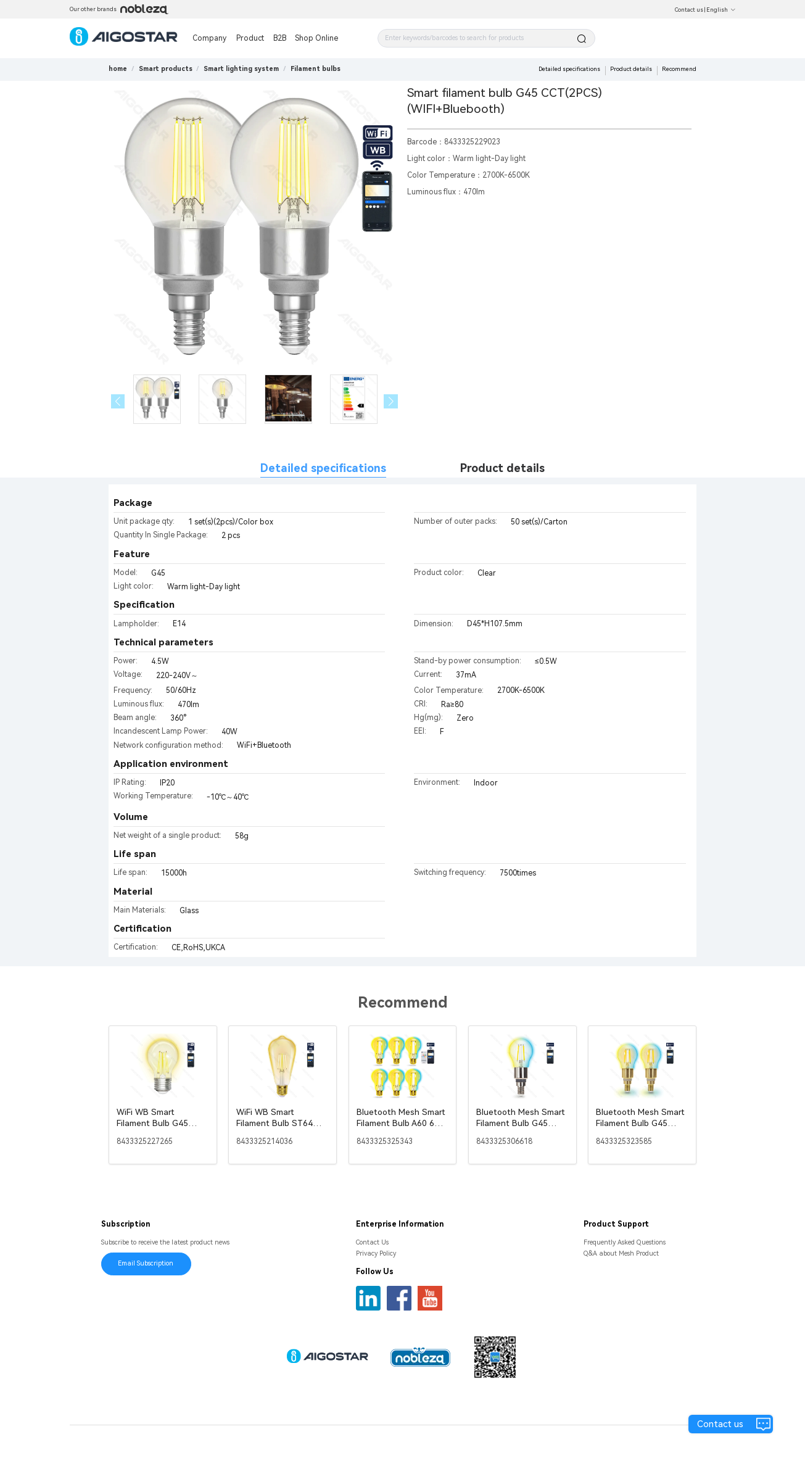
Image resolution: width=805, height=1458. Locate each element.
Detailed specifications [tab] (323, 468)
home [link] (118, 69)
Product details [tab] (502, 468)
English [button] (721, 10)
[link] (165, 69)
